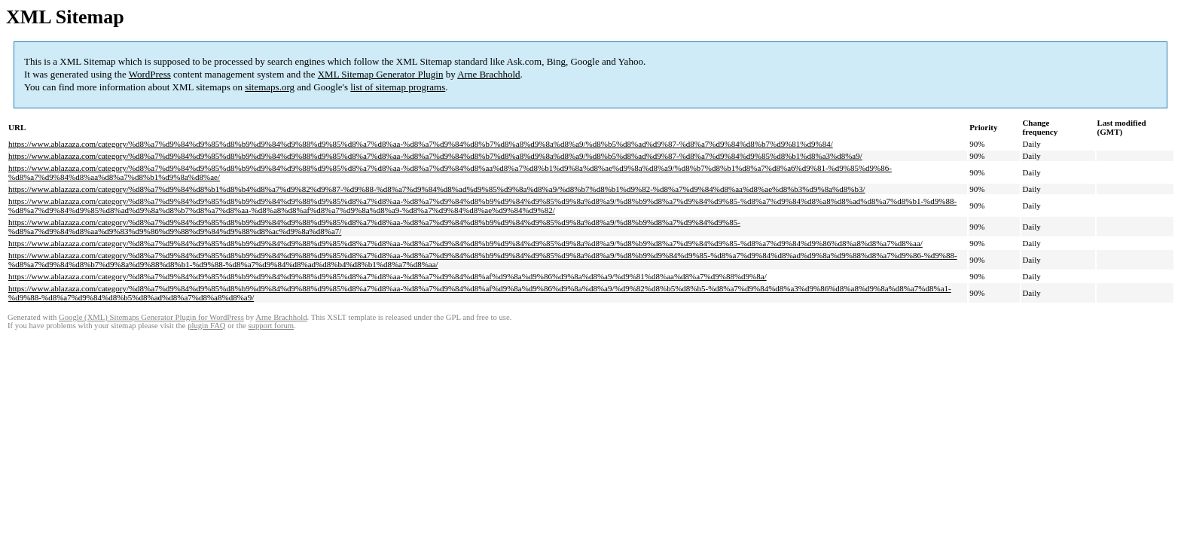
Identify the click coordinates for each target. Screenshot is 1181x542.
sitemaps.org (269, 87)
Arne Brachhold (488, 74)
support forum (271, 325)
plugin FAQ (206, 325)
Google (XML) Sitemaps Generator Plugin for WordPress (151, 317)
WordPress (150, 74)
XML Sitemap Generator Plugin (381, 74)
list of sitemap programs (397, 87)
